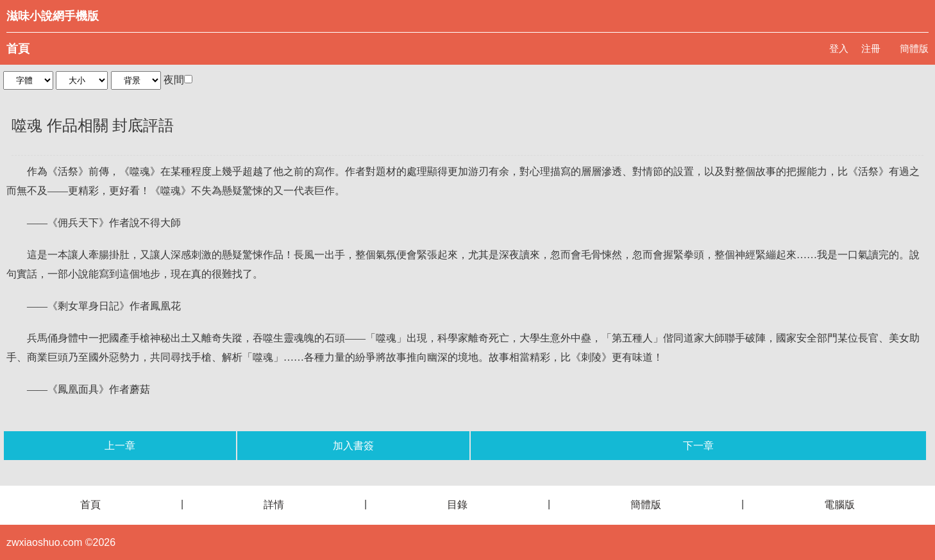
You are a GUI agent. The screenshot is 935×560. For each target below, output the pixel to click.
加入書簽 (353, 445)
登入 (838, 48)
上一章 (120, 445)
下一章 (698, 445)
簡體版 (914, 48)
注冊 (870, 48)
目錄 (457, 504)
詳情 (274, 504)
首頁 (17, 48)
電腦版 (839, 504)
